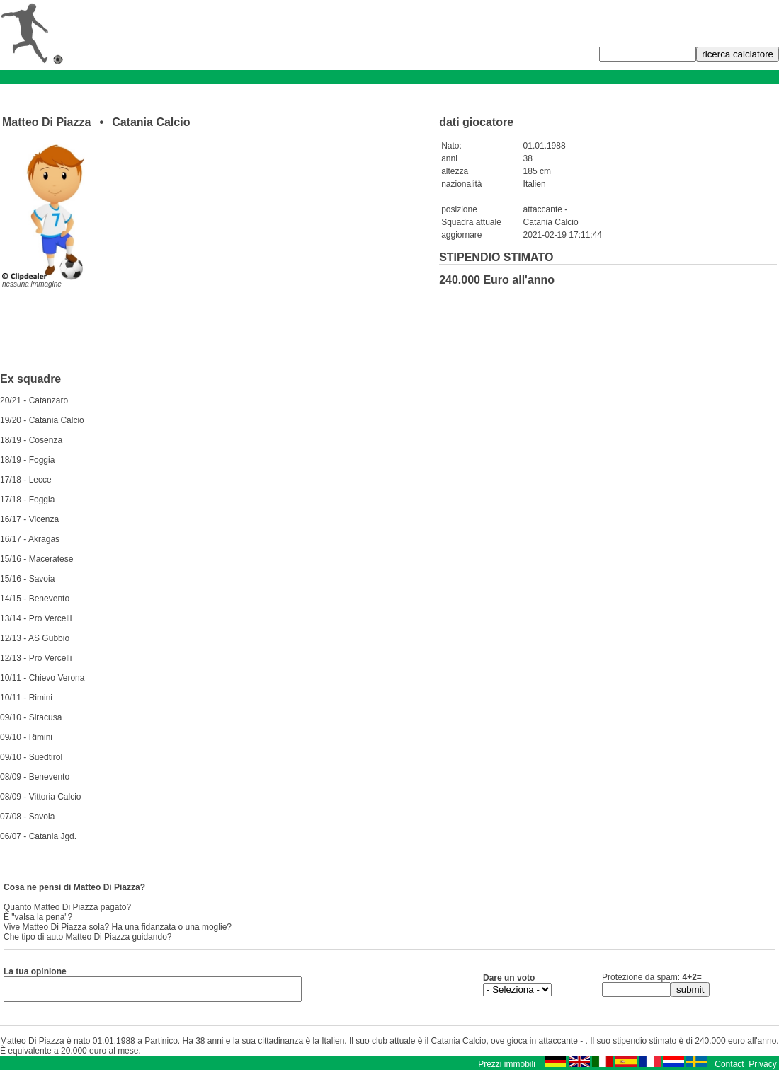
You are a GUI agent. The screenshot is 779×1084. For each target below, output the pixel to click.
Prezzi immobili (506, 1068)
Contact (729, 1068)
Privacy (762, 1068)
